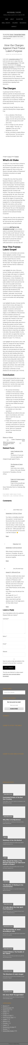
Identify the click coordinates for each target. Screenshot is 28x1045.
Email (4, 644)
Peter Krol (15, 544)
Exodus (5, 857)
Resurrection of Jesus (8, 926)
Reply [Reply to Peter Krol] (7, 561)
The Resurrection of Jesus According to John (11, 930)
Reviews (5, 1029)
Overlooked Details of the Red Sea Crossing (13, 798)
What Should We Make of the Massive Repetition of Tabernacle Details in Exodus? (14, 862)
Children (5, 1011)
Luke (11, 496)
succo (9, 156)
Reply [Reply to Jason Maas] (7, 536)
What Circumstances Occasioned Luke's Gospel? (9, 444)
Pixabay (17, 156)
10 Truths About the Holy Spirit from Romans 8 (13, 908)
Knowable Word (14, 12)
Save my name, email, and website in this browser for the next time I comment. (13, 662)
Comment (6, 619)
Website (5, 651)
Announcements (7, 1008)
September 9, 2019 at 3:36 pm (14, 547)
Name (5, 636)
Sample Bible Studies (15, 494)
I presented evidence (14, 59)
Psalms (5, 1025)
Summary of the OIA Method (12, 840)
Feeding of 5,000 (7, 1015)
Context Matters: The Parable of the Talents (13, 952)
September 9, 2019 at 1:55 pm (14, 513)
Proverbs (5, 1023)
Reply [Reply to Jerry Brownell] (7, 606)
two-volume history (13, 63)
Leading (5, 1019)
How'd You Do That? (8, 1017)
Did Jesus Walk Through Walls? (13, 995)
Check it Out (6, 881)
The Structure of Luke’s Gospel (13, 974)
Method (5, 837)
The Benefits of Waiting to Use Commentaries (13, 885)
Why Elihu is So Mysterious (12, 820)
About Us (5, 1006)
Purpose (21, 496)
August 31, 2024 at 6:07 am (13, 572)
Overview (15, 496)
